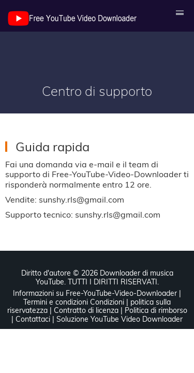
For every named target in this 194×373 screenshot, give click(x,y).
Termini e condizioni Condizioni (73, 302)
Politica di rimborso (156, 310)
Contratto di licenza (86, 310)
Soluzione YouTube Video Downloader (119, 319)
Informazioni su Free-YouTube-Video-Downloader (95, 293)
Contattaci (33, 319)
